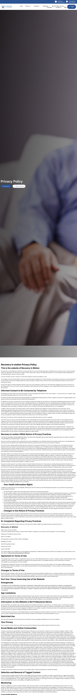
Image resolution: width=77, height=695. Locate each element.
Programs (37, 6)
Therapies (50, 7)
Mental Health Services (58, 6)
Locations (59, 7)
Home (21, 6)
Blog (65, 7)
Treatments (46, 6)
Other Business (72, 1)
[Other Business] (67, 1)
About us (28, 6)
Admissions (60, 1)
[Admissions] (56, 2)
